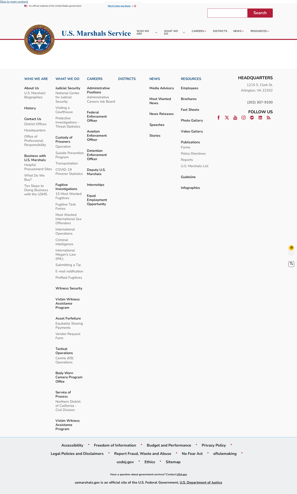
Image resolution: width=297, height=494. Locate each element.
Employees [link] (189, 88)
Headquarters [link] (35, 130)
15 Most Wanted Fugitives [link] (68, 195)
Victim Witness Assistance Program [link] (67, 303)
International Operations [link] (65, 231)
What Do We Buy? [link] (34, 177)
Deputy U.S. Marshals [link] (96, 171)
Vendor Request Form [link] (67, 335)
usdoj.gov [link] (125, 462)
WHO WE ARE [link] (36, 79)
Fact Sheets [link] (190, 109)
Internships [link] (95, 184)
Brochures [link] (189, 98)
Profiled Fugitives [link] (68, 277)
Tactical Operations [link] (64, 350)
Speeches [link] (156, 124)
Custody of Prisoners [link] (63, 139)
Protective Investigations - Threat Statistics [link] (67, 122)
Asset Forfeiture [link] (68, 318)
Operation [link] (63, 146)
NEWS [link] (154, 79)
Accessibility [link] (72, 445)
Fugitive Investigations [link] (66, 186)
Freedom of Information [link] (115, 445)
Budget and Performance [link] (169, 445)
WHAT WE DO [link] (67, 79)
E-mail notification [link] (69, 271)
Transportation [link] (66, 163)
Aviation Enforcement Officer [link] (97, 135)
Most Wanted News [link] (160, 100)
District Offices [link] (35, 124)
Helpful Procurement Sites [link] (38, 166)
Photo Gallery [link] (192, 120)
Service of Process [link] (63, 394)
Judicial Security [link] (67, 88)
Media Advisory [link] (161, 88)
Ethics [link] (150, 462)
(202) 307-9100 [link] (260, 102)
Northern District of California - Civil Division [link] (68, 405)
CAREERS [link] (94, 79)
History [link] (30, 108)
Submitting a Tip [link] (68, 264)
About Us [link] (31, 88)
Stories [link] (154, 135)
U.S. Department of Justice (201, 482)
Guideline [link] (188, 176)
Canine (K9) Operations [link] (64, 360)
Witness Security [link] (68, 288)
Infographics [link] (190, 187)
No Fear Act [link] (192, 453)
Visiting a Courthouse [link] (64, 109)
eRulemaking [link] (225, 453)
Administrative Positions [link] (98, 90)
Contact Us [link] (32, 118)
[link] (39, 40)
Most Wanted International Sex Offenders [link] (68, 218)
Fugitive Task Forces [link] (65, 206)
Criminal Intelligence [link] (64, 241)
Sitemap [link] (173, 462)
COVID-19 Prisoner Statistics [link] (69, 171)
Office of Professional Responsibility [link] (35, 140)
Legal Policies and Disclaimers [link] (77, 453)
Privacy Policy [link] (214, 445)
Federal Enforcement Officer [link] (97, 116)
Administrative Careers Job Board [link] (101, 99)
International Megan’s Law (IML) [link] (65, 254)
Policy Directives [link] (193, 153)
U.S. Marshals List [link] (194, 166)
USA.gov (182, 474)
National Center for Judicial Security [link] (67, 97)
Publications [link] (190, 142)
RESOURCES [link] (191, 79)
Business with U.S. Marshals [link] (35, 157)
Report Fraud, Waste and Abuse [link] (142, 453)
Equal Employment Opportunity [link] (97, 199)
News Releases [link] (161, 113)
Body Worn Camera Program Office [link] (69, 377)
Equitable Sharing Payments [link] (69, 325)
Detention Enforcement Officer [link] (97, 154)
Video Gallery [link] (192, 131)
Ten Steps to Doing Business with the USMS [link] (36, 189)
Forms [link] (185, 147)
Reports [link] (187, 159)
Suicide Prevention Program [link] (69, 154)
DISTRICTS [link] (127, 79)
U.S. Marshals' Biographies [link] (35, 95)
